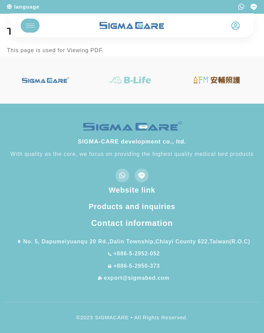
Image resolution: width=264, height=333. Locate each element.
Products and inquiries (131, 207)
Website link (132, 190)
